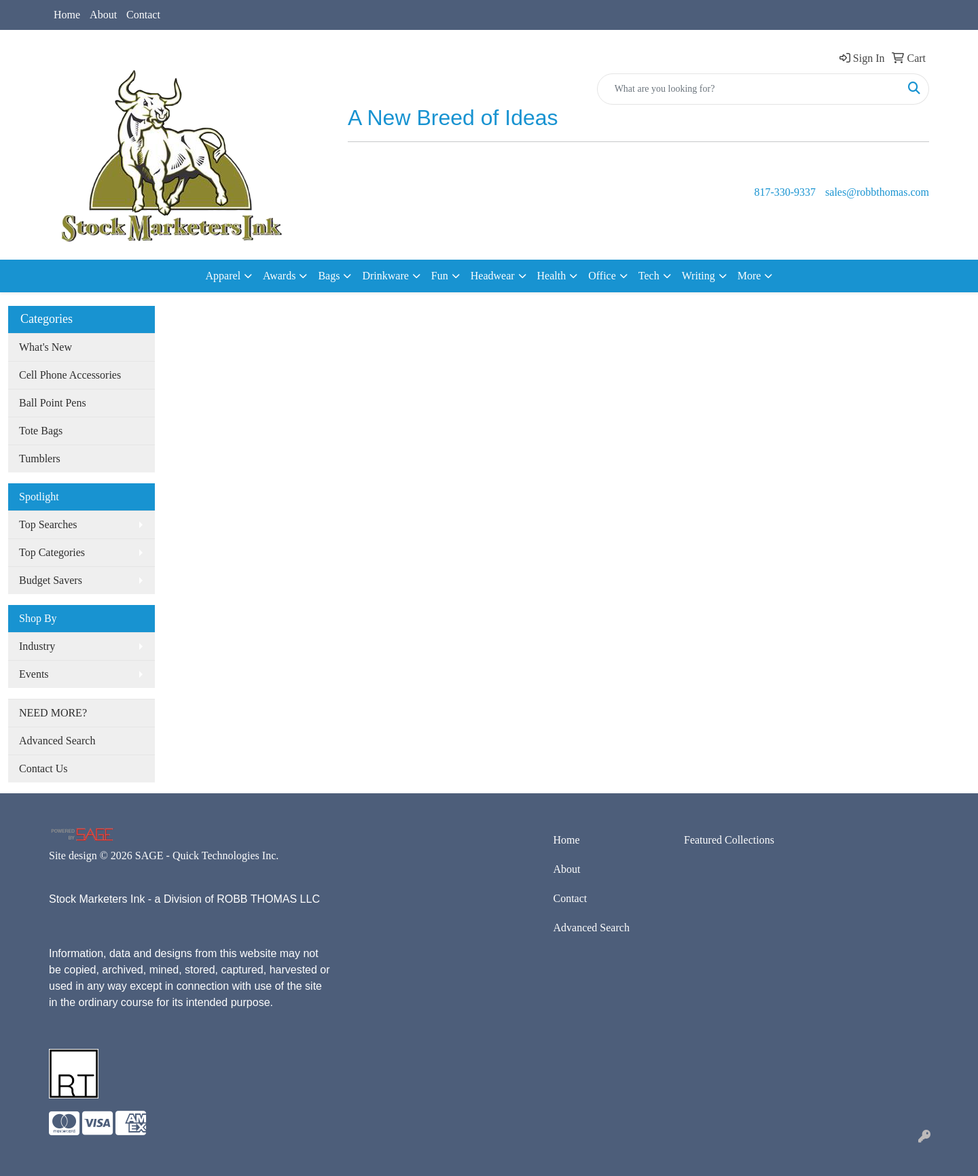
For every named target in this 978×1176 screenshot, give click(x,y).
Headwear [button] (493, 275)
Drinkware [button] (385, 275)
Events (34, 674)
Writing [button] (698, 275)
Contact (143, 14)
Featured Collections (729, 840)
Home (67, 14)
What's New (45, 347)
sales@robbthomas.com (877, 192)
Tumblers (39, 458)
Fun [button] (439, 275)
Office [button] (602, 275)
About (103, 14)
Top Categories (52, 552)
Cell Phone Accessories (70, 375)
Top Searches (48, 524)
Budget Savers (50, 580)
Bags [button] (329, 275)
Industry (37, 646)
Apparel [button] (223, 275)
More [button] (749, 275)
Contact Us (43, 768)
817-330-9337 (785, 192)
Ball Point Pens (52, 403)
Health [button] (551, 275)
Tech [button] (648, 275)
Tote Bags (40, 430)
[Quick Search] (749, 89)
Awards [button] (279, 275)
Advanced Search (57, 740)
